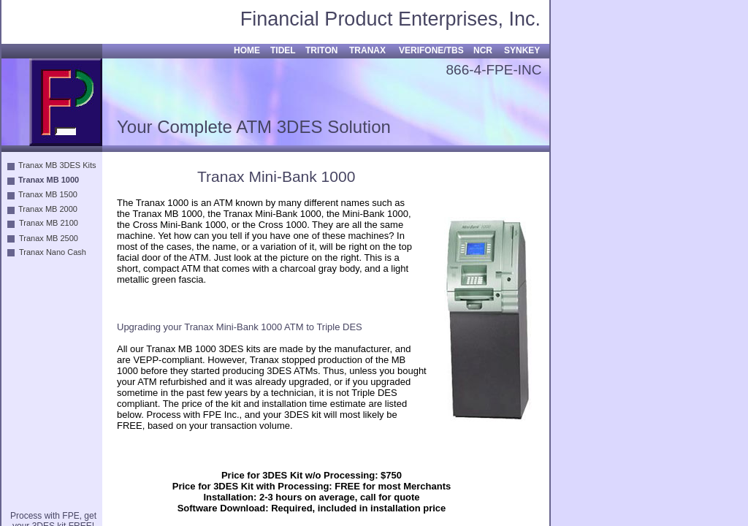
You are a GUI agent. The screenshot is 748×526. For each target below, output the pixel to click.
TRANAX (367, 50)
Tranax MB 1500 (47, 194)
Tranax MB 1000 (48, 179)
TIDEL (283, 50)
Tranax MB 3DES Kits (57, 165)
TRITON (321, 50)
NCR (482, 50)
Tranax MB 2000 (47, 209)
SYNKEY (522, 50)
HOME (247, 50)
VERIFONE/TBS (431, 50)
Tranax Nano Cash (52, 252)
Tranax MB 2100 (48, 222)
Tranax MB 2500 (48, 238)
